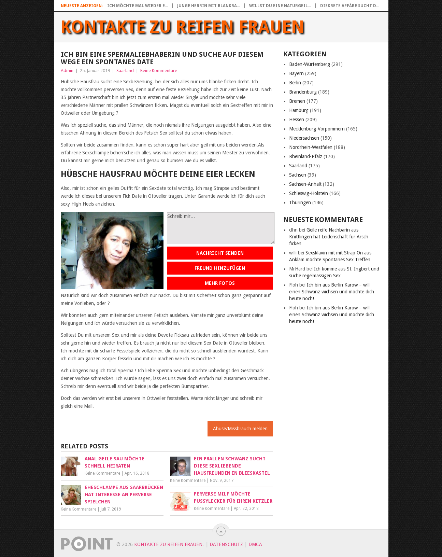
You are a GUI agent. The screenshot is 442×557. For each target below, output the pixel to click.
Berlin (295, 82)
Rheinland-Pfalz (305, 156)
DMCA (255, 544)
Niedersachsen (304, 138)
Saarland (125, 70)
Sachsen (297, 175)
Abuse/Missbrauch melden (240, 428)
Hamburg (299, 110)
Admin (67, 70)
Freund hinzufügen (220, 268)
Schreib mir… (220, 228)
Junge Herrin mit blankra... (208, 5)
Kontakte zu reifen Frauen (182, 27)
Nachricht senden (220, 253)
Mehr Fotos (220, 283)
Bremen (297, 101)
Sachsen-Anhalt (305, 184)
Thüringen (300, 202)
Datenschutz (226, 544)
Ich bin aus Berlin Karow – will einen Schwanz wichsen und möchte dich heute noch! (331, 291)
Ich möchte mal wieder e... (137, 5)
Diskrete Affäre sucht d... (349, 5)
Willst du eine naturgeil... (280, 5)
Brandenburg (303, 92)
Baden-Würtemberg (309, 64)
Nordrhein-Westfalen (310, 147)
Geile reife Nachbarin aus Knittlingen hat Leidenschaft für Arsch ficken (328, 236)
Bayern (296, 73)
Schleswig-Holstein (308, 193)
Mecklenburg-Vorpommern (317, 128)
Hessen (296, 119)
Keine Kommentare (158, 70)
